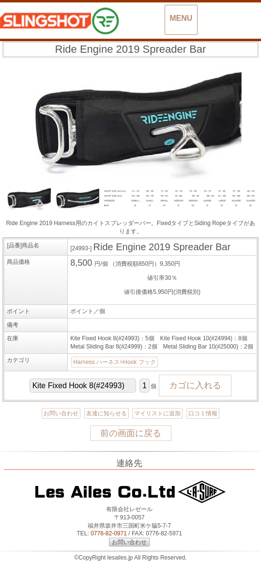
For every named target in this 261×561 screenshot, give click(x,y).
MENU (180, 18)
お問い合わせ (61, 413)
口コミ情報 (202, 413)
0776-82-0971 (109, 533)
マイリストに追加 (157, 413)
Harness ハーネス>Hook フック (114, 362)
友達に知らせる (106, 413)
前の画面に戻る (130, 433)
